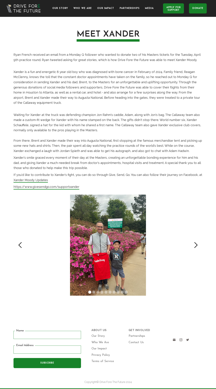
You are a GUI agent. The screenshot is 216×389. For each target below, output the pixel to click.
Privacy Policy (100, 355)
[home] (23, 8)
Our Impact (105, 8)
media (149, 8)
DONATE (197, 8)
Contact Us (136, 342)
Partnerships (130, 8)
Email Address (25, 345)
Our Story (60, 8)
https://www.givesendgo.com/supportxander (46, 187)
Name (20, 331)
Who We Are (82, 8)
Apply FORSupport (173, 8)
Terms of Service (102, 361)
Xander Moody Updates (31, 180)
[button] (20, 245)
